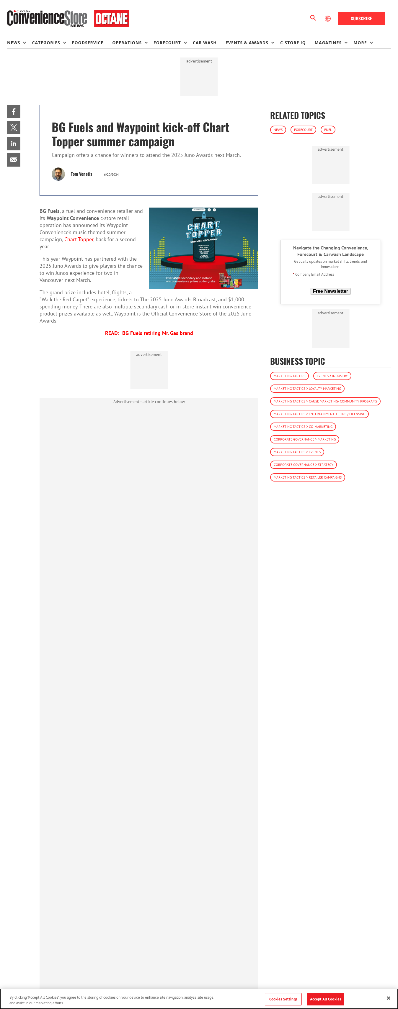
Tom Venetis (81, 173)
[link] (13, 111)
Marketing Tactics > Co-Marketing (303, 426)
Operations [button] (127, 42)
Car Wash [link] (205, 42)
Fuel (328, 129)
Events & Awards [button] (247, 42)
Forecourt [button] (167, 42)
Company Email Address (313, 274)
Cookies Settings (283, 999)
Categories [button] (46, 42)
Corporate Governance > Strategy (303, 464)
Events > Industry (332, 376)
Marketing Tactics (289, 376)
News (278, 129)
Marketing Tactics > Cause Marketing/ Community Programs (325, 401)
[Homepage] (68, 18)
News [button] (13, 42)
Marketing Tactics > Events (297, 452)
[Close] (388, 998)
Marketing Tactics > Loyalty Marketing (307, 388)
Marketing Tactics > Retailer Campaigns (308, 477)
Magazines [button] (328, 42)
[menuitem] (19, 42)
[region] (199, 999)
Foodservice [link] (88, 42)
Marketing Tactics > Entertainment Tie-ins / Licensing (319, 414)
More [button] (360, 42)
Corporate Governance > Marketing (305, 439)
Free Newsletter (330, 291)
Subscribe (361, 18)
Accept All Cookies (325, 999)
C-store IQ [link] (293, 42)
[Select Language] (328, 18)
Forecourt (303, 129)
